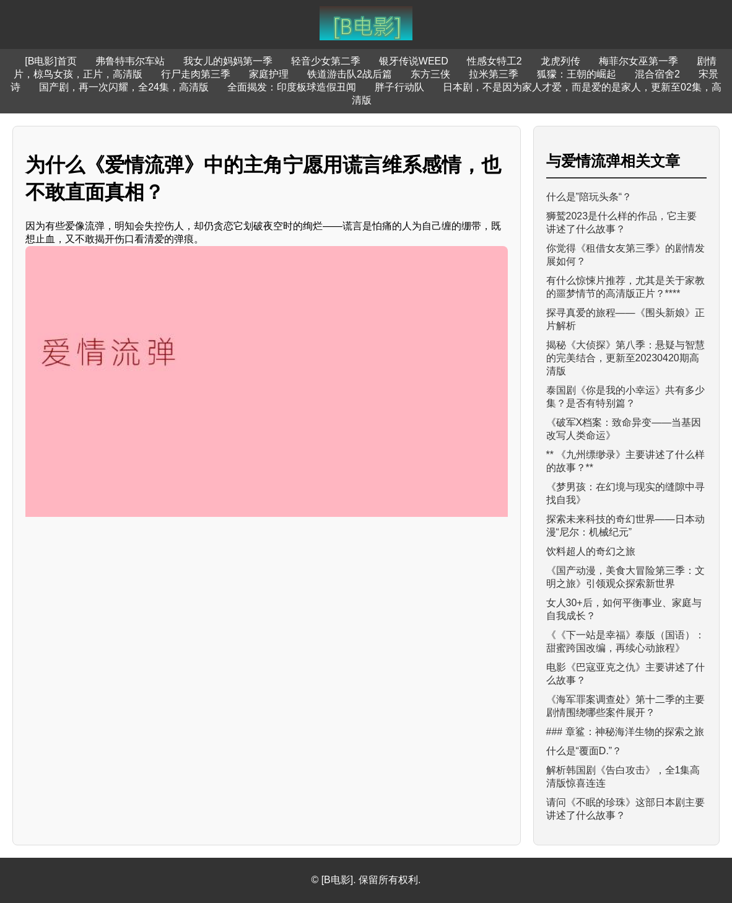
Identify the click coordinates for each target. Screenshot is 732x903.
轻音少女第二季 (325, 61)
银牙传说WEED (413, 61)
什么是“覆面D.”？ (584, 751)
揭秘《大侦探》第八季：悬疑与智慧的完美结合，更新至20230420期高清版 (625, 358)
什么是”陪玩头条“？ (589, 197)
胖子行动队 (399, 87)
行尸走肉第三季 (195, 74)
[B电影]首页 (51, 61)
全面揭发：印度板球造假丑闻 (291, 87)
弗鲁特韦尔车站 (130, 61)
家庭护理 (269, 74)
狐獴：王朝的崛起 (576, 74)
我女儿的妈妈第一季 (227, 61)
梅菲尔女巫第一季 (638, 61)
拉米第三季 (493, 74)
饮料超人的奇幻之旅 (590, 551)
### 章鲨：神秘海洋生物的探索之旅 (625, 731)
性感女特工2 (494, 61)
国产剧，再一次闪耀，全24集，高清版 (124, 87)
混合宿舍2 (657, 74)
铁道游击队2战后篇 (349, 74)
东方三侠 (430, 74)
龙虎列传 (560, 61)
